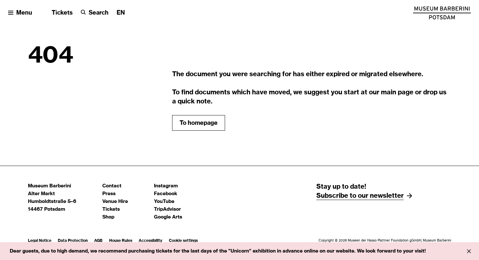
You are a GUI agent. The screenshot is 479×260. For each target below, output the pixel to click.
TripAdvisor (167, 209)
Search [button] (98, 13)
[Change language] (121, 13)
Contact (111, 185)
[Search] (94, 13)
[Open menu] (20, 13)
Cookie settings (183, 240)
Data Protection (73, 240)
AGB (98, 240)
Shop (108, 217)
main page (397, 92)
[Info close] (469, 251)
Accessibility (150, 240)
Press (109, 193)
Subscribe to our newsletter (360, 196)
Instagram (166, 185)
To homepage (199, 123)
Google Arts (168, 217)
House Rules (120, 240)
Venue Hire (115, 201)
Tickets (62, 13)
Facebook (165, 193)
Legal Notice (39, 240)
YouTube (164, 201)
